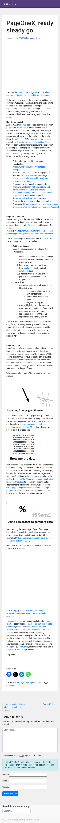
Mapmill (11, 647)
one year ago (24, 125)
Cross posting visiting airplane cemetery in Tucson (14, 707)
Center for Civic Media (31, 630)
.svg (30, 277)
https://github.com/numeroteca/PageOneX (41, 207)
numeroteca (10, 4)
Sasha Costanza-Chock (26, 627)
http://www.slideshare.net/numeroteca (29, 198)
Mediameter (11, 635)
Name (5, 775)
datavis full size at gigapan (26, 92)
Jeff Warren (23, 647)
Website (5, 787)
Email (5, 781)
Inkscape (45, 225)
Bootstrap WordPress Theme (28, 820)
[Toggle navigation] (52, 4)
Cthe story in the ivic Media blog (30, 142)
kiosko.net (28, 268)
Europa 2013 (48, 704)
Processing (32, 225)
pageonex (10, 685)
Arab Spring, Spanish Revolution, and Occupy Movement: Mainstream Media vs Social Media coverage (26, 613)
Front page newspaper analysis (28, 682)
